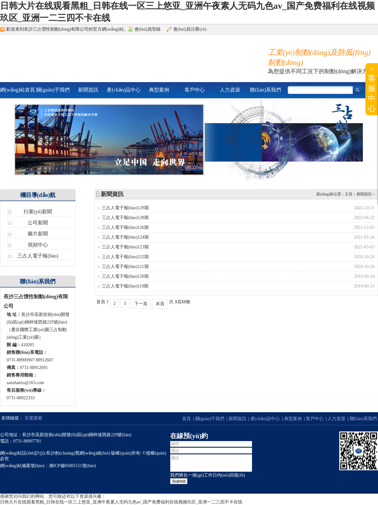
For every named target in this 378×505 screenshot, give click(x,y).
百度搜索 (33, 418)
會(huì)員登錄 (148, 29)
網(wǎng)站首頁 (17, 89)
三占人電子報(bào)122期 (125, 256)
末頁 (160, 303)
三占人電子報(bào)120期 (125, 276)
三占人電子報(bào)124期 (125, 237)
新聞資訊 (88, 89)
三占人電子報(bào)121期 (125, 266)
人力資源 (230, 89)
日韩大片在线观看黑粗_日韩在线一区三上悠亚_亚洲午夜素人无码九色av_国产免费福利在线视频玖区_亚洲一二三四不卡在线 (121, 502)
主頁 (348, 194)
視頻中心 (38, 244)
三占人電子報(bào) (37, 255)
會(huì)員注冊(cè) (189, 29)
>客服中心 (371, 89)
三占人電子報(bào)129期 (125, 207)
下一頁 (140, 303)
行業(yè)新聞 (38, 211)
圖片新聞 (38, 233)
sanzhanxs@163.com (25, 382)
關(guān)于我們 (53, 89)
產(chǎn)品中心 (123, 89)
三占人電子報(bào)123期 (125, 247)
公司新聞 (38, 222)
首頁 (186, 418)
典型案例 (159, 89)
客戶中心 (195, 89)
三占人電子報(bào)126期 (125, 227)
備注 (212, 463)
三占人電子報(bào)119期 (125, 286)
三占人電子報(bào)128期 (125, 217)
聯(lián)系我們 (265, 89)
